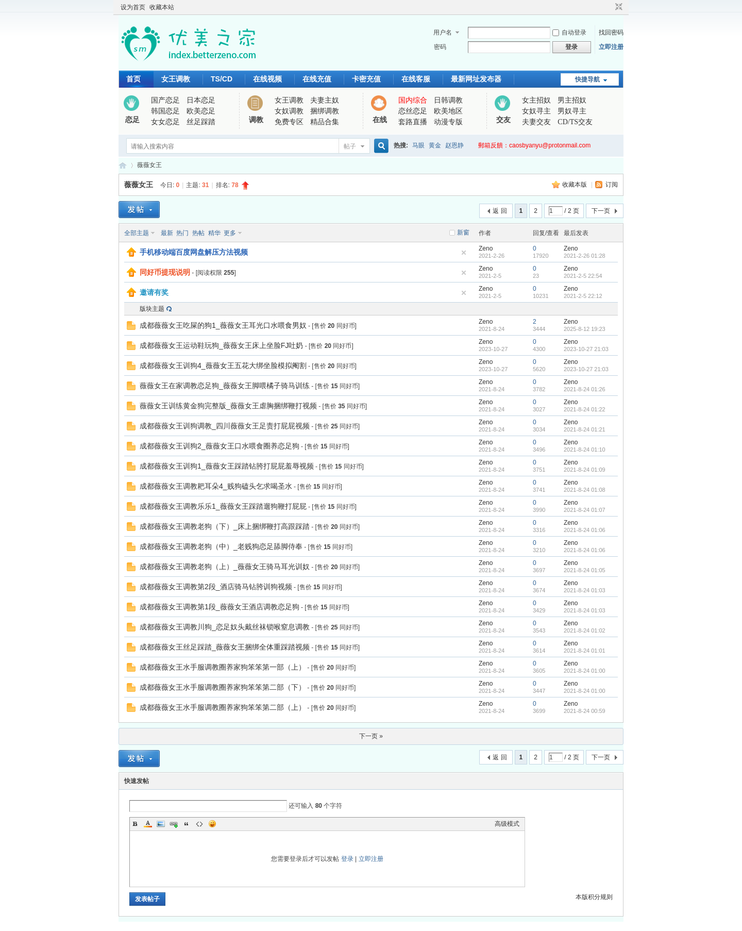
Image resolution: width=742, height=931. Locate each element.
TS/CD (221, 79)
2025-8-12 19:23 (584, 329)
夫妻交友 (536, 122)
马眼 (418, 145)
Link (173, 824)
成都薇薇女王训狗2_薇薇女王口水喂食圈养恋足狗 (219, 446)
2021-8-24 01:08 (584, 490)
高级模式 (507, 823)
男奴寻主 (572, 111)
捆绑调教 (324, 111)
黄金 (435, 145)
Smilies (212, 824)
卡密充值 (366, 79)
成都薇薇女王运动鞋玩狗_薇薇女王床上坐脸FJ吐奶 (221, 345)
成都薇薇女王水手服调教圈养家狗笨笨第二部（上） (223, 707)
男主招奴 (572, 100)
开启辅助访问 (609, 7)
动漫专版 (448, 122)
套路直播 (412, 122)
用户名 (442, 32)
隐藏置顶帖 (464, 253)
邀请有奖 (154, 292)
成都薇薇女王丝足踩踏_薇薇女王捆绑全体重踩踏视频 (225, 647)
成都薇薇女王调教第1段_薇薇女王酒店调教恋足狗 (219, 607)
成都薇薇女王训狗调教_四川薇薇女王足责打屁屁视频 (225, 426)
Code (199, 824)
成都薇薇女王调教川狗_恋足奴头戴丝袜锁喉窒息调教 (225, 627)
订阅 (611, 184)
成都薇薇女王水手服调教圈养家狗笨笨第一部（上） (223, 667)
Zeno (486, 248)
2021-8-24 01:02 (584, 630)
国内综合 (412, 100)
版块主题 (152, 308)
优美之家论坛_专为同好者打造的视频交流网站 (123, 165)
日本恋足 (201, 100)
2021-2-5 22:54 (583, 276)
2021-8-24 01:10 (584, 449)
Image (161, 824)
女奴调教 (289, 111)
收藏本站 (161, 7)
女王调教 (175, 79)
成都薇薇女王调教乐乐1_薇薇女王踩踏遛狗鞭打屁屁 (223, 506)
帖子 (350, 146)
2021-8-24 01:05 (584, 570)
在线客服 (415, 79)
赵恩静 (454, 145)
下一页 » (371, 736)
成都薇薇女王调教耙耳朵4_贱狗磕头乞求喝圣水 (216, 486)
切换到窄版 (617, 7)
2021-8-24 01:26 (584, 389)
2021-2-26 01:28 (584, 256)
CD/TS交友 (575, 122)
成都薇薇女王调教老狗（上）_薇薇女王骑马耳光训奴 (225, 566)
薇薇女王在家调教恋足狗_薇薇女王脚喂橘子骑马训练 (225, 385)
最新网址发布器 (476, 79)
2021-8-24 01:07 (584, 510)
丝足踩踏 (201, 122)
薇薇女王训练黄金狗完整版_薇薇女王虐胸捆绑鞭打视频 (228, 406)
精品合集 (324, 122)
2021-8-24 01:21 (584, 429)
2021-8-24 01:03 (584, 590)
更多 (230, 233)
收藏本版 (575, 184)
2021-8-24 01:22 (584, 409)
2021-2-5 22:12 (583, 296)
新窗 (463, 232)
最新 (167, 233)
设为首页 (133, 7)
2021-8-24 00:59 (584, 711)
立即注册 (611, 47)
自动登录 (569, 32)
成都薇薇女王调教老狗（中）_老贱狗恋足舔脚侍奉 (221, 546)
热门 (182, 233)
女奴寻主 (536, 111)
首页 (133, 79)
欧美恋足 (201, 111)
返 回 (500, 210)
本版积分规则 (594, 897)
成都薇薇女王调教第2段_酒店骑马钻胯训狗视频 (216, 587)
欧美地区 (448, 111)
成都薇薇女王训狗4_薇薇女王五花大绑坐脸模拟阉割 (223, 365)
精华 (214, 233)
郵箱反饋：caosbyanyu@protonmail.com (534, 145)
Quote (186, 824)
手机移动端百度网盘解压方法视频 (194, 252)
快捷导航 (587, 79)
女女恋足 (165, 122)
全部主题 (136, 233)
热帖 (198, 233)
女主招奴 (536, 100)
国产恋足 (165, 100)
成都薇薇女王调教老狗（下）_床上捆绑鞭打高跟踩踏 (225, 526)
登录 (347, 858)
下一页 (601, 210)
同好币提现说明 (165, 272)
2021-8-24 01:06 (584, 530)
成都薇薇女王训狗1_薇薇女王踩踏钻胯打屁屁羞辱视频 (227, 466)
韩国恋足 (165, 111)
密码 (440, 47)
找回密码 (611, 32)
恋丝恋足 (412, 111)
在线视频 (267, 79)
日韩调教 (448, 100)
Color (148, 824)
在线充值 (316, 79)
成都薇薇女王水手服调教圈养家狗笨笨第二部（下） (223, 687)
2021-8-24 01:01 (584, 650)
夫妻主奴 (324, 100)
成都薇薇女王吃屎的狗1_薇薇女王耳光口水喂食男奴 (223, 325)
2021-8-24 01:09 (584, 470)
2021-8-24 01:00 (584, 671)
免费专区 (289, 122)
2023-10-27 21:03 (586, 349)
